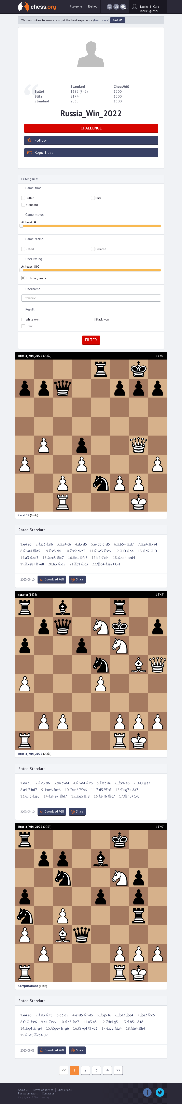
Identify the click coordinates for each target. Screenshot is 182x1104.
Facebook (147, 1092)
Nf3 (41, 783)
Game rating (34, 239)
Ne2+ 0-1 (113, 564)
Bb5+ (121, 544)
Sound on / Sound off (116, 7)
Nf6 (49, 544)
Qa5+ (37, 551)
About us (23, 1089)
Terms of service (43, 1089)
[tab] (91, 188)
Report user (44, 152)
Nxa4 (27, 551)
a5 (95, 1022)
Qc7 (60, 558)
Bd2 (146, 551)
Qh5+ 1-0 (132, 796)
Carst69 (23, 515)
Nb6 (52, 1022)
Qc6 (107, 790)
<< (64, 1070)
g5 (116, 1022)
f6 (109, 1015)
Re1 (76, 558)
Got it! (117, 20)
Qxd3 (92, 1028)
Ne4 (134, 1028)
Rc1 (77, 564)
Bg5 (79, 796)
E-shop (92, 6)
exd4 (131, 558)
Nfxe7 (53, 796)
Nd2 (110, 1028)
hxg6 (65, 1028)
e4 (25, 544)
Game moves (34, 214)
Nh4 (109, 1022)
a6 (109, 783)
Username (32, 289)
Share (80, 579)
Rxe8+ (30, 564)
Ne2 (73, 551)
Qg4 (100, 564)
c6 (69, 544)
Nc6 (107, 551)
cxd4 (65, 783)
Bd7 (130, 544)
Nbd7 (32, 790)
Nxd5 (88, 1015)
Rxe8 (40, 564)
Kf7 (135, 790)
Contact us (48, 1093)
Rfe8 (83, 558)
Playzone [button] (76, 6)
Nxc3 (98, 551)
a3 (27, 558)
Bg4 (129, 1015)
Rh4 (142, 1028)
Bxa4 (153, 544)
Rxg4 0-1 (41, 1035)
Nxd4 (80, 783)
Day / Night (109, 7)
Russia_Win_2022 (30, 356)
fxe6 (57, 790)
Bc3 (68, 1022)
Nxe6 (74, 790)
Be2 (143, 1015)
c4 (45, 1022)
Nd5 (61, 564)
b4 (98, 558)
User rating (33, 259)
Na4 (118, 1028)
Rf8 (87, 796)
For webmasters (28, 1093)
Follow (40, 140)
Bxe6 (48, 790)
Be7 (146, 783)
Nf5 (28, 796)
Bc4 (63, 544)
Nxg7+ (125, 790)
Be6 (33, 1022)
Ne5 (36, 796)
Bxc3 (34, 558)
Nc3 (42, 544)
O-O (123, 551)
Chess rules (65, 1089)
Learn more (101, 20)
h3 (55, 564)
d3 (80, 544)
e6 (128, 783)
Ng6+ (55, 1028)
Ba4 (144, 544)
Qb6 (83, 790)
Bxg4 (37, 1028)
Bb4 (130, 551)
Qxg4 (82, 1028)
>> (118, 1070)
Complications (28, 986)
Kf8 (140, 1022)
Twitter (160, 1092)
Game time (33, 188)
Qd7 (63, 796)
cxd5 (106, 544)
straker (23, 595)
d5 (85, 544)
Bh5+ (131, 1022)
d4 (59, 551)
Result (29, 309)
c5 (29, 783)
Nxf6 (103, 796)
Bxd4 (122, 558)
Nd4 (105, 558)
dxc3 (81, 551)
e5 (30, 544)
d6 (48, 783)
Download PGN (54, 579)
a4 (25, 790)
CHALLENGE (91, 128)
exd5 (98, 544)
